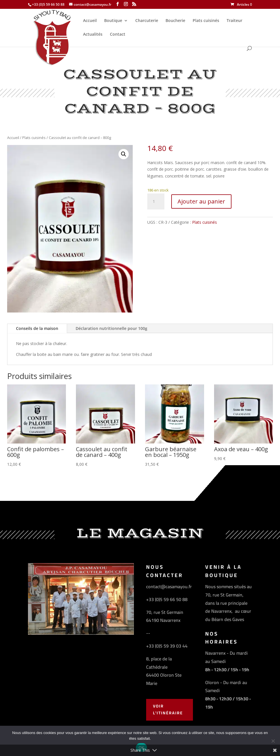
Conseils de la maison (37, 328)
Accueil (90, 21)
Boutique (113, 21)
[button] (123, 154)
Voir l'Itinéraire (168, 709)
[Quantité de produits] (155, 201)
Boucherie (175, 21)
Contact (117, 34)
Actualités (92, 34)
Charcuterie (146, 21)
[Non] (273, 741)
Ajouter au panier (201, 201)
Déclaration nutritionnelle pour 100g (111, 328)
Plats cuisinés (206, 21)
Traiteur (234, 21)
